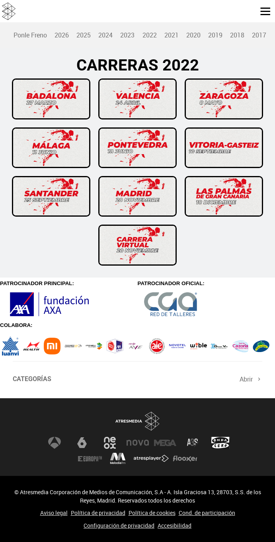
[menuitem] (30, 35)
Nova (138, 443)
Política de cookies (152, 513)
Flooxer (185, 459)
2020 (193, 35)
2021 (171, 35)
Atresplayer (151, 459)
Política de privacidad (98, 513)
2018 (237, 35)
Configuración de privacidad (119, 525)
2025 (83, 35)
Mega (165, 443)
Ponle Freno (30, 35)
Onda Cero (220, 443)
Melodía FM (118, 459)
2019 (215, 35)
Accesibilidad (174, 525)
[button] (262, 11)
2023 (127, 35)
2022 (149, 35)
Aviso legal (54, 513)
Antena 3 (54, 443)
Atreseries (193, 443)
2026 (62, 35)
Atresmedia (138, 421)
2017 (259, 35)
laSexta (82, 443)
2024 (105, 35)
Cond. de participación (207, 513)
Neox (110, 443)
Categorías (32, 379)
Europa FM (90, 459)
